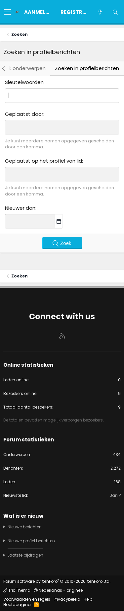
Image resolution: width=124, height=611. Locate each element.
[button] (7, 12)
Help (88, 599)
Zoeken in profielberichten (87, 68)
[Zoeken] (115, 12)
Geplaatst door (24, 114)
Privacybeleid (67, 599)
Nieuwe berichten (25, 527)
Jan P (115, 495)
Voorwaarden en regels (26, 599)
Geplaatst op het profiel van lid (43, 160)
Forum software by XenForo (56, 581)
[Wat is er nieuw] (99, 12)
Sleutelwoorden (24, 82)
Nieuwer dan (20, 207)
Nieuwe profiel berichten (31, 541)
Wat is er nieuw (23, 515)
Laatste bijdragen (25, 555)
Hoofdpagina (17, 604)
